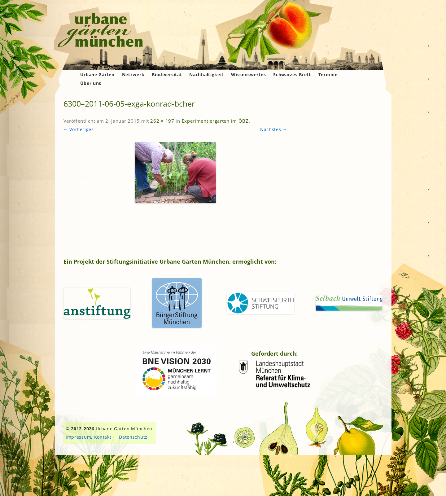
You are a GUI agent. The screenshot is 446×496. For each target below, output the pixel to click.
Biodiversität (167, 74)
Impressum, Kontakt (89, 437)
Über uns (91, 83)
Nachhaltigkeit (206, 74)
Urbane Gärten (97, 74)
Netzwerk (133, 74)
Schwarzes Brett (292, 74)
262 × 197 (162, 121)
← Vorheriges (78, 129)
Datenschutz (133, 437)
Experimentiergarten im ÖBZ (215, 121)
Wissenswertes (248, 74)
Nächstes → (273, 129)
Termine (328, 74)
